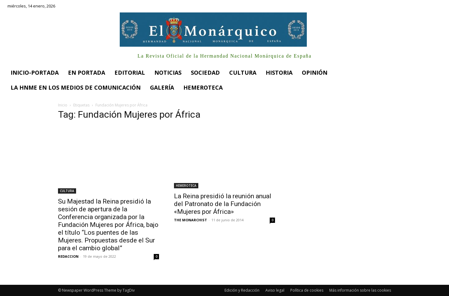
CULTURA (67, 191)
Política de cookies (306, 290)
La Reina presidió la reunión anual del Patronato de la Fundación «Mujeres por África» (222, 203)
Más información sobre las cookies (360, 290)
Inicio (62, 105)
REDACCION (68, 256)
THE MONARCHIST (190, 220)
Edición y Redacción (241, 290)
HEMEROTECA (186, 185)
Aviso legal (274, 290)
